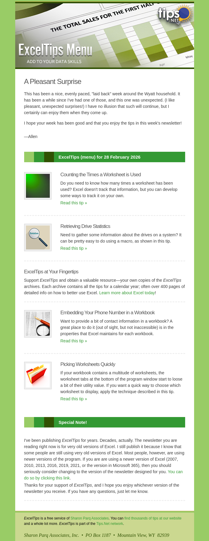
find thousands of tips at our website (152, 518)
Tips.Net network (109, 524)
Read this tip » (74, 202)
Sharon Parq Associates (89, 518)
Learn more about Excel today (127, 292)
